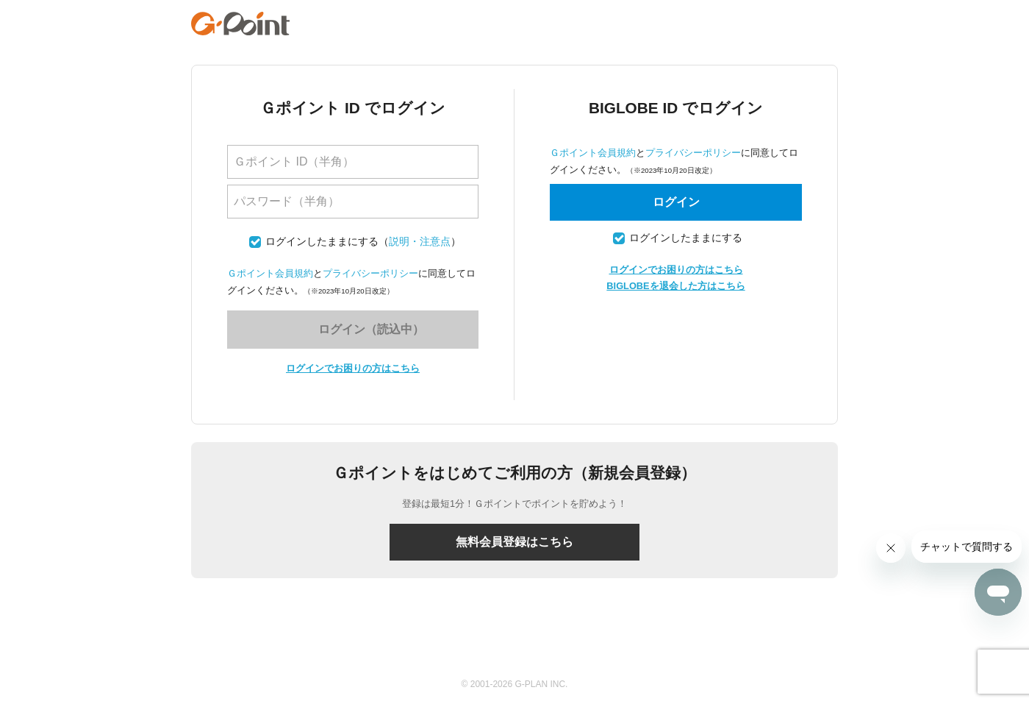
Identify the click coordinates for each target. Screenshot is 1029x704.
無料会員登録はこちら (514, 542)
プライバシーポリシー (370, 273)
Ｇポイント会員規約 (270, 273)
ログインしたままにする (322, 241)
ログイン (676, 202)
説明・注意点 (420, 241)
